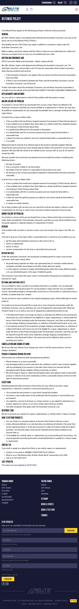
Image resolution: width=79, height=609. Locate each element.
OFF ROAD (45, 488)
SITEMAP (44, 499)
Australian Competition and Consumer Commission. (52, 90)
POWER (5, 503)
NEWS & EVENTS (47, 504)
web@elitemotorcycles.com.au (40, 452)
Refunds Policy (35, 604)
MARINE (44, 494)
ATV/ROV (6, 491)
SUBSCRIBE (71, 530)
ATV (43, 491)
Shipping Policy (50, 604)
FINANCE (44, 515)
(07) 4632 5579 (20, 458)
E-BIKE (5, 494)
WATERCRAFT (8, 500)
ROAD (4, 485)
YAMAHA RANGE (7, 481)
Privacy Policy (61, 601)
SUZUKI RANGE (46, 481)
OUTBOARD (7, 497)
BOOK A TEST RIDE (48, 510)
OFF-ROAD (6, 488)
